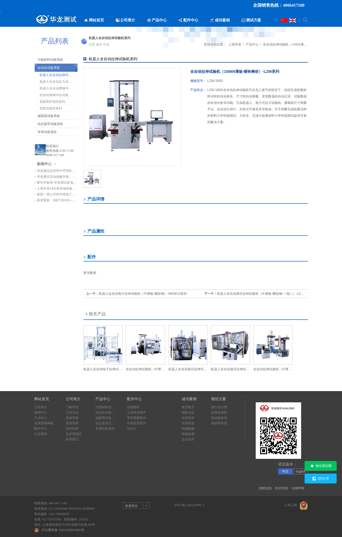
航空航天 (188, 407)
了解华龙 (72, 407)
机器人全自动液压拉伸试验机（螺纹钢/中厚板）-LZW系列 (230, 369)
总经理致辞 (74, 434)
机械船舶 (188, 428)
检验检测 (188, 434)
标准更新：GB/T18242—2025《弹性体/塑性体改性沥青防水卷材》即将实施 (57, 200)
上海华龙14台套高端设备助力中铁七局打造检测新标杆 (57, 188)
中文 (285, 471)
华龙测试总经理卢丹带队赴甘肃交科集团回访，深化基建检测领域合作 (57, 171)
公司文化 (72, 412)
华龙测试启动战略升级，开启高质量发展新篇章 (57, 177)
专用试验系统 (47, 132)
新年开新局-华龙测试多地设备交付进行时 (57, 182)
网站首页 (41, 399)
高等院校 (188, 423)
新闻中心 (40, 412)
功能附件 (133, 407)
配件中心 (40, 428)
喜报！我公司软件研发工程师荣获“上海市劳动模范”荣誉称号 (57, 194)
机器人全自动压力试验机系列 (58, 82)
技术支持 (281, 488)
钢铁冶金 (188, 412)
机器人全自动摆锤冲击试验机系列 (58, 88)
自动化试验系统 (48, 68)
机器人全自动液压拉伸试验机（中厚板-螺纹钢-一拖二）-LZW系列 (263, 294)
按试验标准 (219, 418)
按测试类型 (219, 412)
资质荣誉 (72, 423)
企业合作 (188, 439)
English (301, 471)
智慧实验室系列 (51, 108)
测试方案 (218, 399)
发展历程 (72, 418)
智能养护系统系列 (52, 102)
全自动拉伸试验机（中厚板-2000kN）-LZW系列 (273, 369)
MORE (131, 428)
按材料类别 (219, 423)
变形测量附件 (136, 418)
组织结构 (72, 428)
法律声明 (298, 488)
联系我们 (52, 146)
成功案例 (189, 399)
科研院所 (188, 418)
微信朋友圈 (321, 466)
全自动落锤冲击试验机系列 (58, 95)
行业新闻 (40, 434)
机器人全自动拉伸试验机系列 (58, 75)
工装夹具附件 (136, 412)
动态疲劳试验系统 (50, 124)
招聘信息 (265, 488)
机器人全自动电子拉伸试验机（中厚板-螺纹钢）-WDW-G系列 (142, 294)
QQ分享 (320, 479)
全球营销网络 (43, 423)
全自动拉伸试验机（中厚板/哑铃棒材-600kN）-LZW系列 (145, 369)
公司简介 (40, 407)
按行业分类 (219, 407)
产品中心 (252, 44)
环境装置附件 (136, 423)
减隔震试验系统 (48, 116)
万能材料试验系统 (50, 60)
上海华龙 (234, 44)
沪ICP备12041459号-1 (189, 505)
